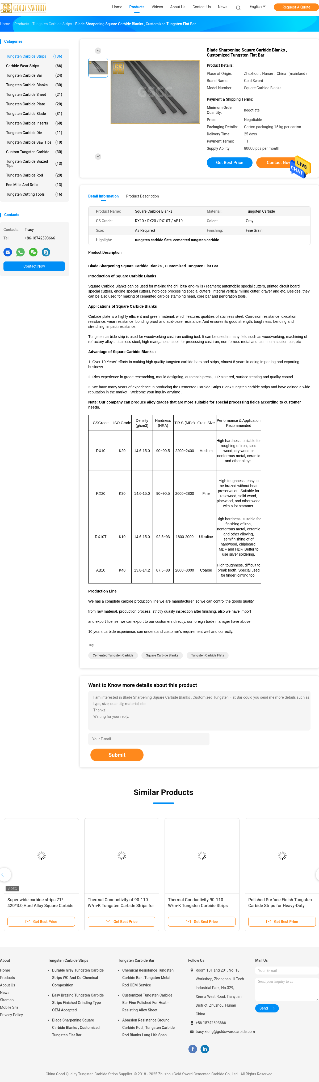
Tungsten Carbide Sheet (34, 94)
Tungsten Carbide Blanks (34, 85)
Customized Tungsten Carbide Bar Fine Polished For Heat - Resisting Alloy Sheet (147, 1002)
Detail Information (103, 196)
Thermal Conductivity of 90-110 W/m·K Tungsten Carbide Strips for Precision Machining (121, 905)
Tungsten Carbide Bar (34, 75)
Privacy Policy (11, 1015)
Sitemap (7, 1000)
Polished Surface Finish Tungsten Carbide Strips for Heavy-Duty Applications (280, 905)
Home (5, 970)
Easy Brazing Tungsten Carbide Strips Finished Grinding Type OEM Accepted (78, 1002)
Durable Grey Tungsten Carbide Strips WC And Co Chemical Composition (78, 977)
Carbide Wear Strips (34, 65)
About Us (7, 985)
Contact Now (34, 266)
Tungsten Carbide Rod (34, 175)
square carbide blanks (162, 655)
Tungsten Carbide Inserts (34, 123)
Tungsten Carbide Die (34, 132)
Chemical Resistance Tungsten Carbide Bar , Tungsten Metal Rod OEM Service (148, 977)
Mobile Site (9, 1007)
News (4, 992)
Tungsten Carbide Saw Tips (34, 142)
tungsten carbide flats (207, 655)
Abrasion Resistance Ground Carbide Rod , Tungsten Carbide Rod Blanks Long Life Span (148, 1027)
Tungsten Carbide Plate (34, 104)
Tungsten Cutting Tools (34, 194)
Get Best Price (229, 162)
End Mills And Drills (34, 184)
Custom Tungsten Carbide (34, 151)
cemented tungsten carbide (113, 655)
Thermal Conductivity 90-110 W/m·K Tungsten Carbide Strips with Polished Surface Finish (198, 905)
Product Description (142, 196)
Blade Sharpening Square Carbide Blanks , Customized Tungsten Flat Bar (76, 1027)
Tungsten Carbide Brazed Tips (34, 163)
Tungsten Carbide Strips (34, 56)
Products (7, 978)
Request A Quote (296, 7)
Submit (116, 755)
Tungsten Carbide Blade (34, 113)
